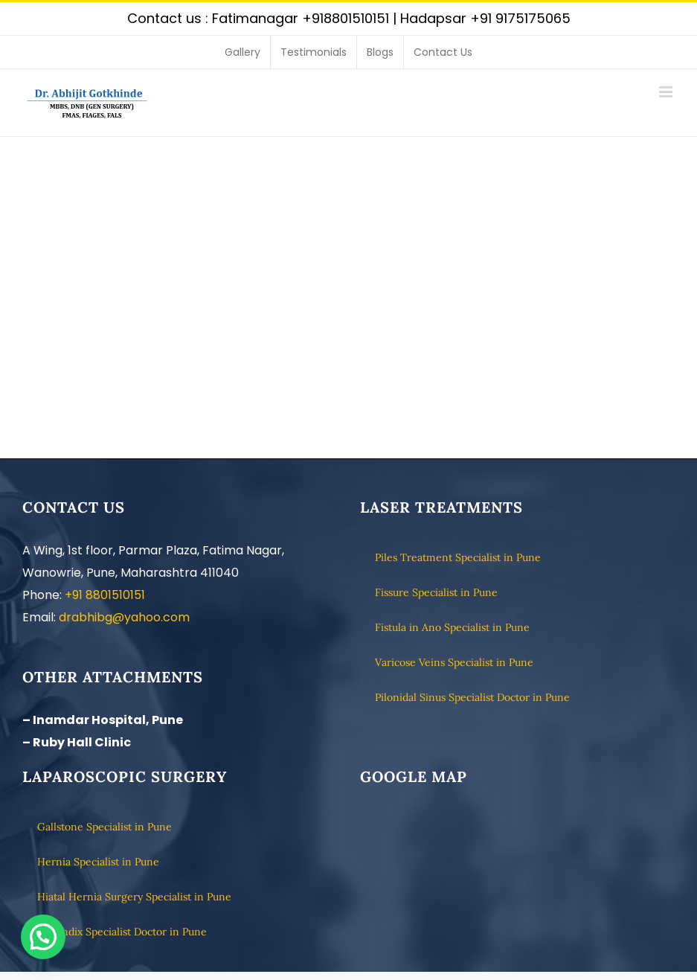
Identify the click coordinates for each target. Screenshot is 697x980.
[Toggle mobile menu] (667, 92)
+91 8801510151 (105, 594)
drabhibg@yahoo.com (124, 617)
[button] (43, 937)
